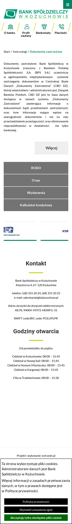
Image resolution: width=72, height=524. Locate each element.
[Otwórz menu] (67, 4)
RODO (36, 168)
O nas (36, 180)
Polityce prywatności (21, 491)
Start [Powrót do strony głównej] (7, 51)
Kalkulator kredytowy (36, 205)
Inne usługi (20, 51)
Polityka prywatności (36, 501)
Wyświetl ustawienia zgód (36, 509)
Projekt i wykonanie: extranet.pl (36, 455)
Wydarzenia (36, 193)
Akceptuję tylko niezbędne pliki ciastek (36, 517)
